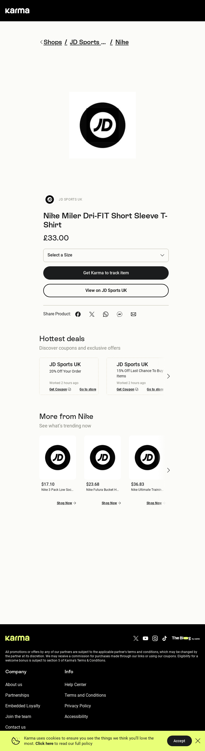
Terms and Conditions (85, 695)
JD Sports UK (70, 199)
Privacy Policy (78, 705)
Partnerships (17, 695)
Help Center (75, 684)
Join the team (18, 716)
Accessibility (76, 716)
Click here (44, 743)
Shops (50, 42)
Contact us (15, 727)
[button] (106, 255)
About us (13, 684)
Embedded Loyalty (22, 705)
